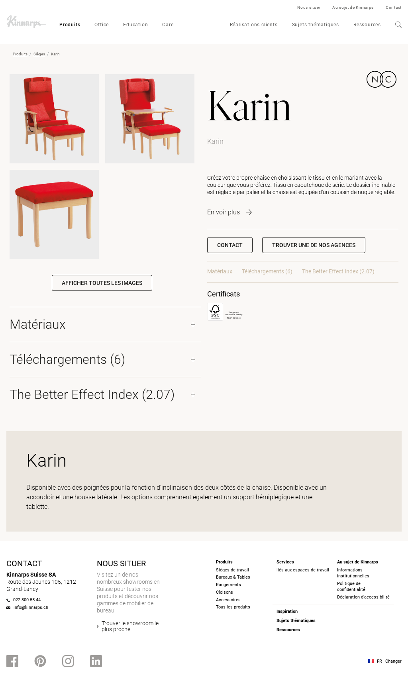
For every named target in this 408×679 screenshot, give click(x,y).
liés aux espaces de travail (303, 570)
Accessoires (228, 599)
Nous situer (308, 7)
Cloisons (224, 592)
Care (167, 24)
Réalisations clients (254, 24)
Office (101, 24)
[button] (313, 245)
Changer (393, 661)
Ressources (367, 24)
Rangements (228, 584)
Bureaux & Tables (233, 577)
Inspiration (287, 611)
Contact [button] (230, 245)
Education (135, 24)
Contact (394, 7)
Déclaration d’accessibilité (363, 597)
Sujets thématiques (315, 24)
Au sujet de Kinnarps (353, 7)
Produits (69, 24)
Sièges (39, 54)
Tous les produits (233, 607)
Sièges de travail (232, 570)
